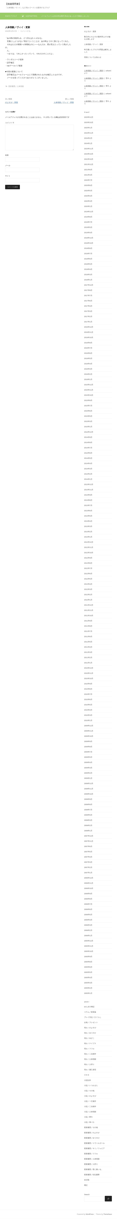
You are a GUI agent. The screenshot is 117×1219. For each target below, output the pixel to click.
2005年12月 (88, 941)
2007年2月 (88, 867)
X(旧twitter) (31, 16)
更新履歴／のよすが (92, 1133)
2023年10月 (88, 154)
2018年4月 (88, 269)
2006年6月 (88, 909)
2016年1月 (88, 379)
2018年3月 (88, 274)
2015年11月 (88, 390)
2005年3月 (88, 983)
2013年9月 (88, 495)
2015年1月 (88, 427)
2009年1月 (88, 778)
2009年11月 (88, 731)
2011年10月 (88, 615)
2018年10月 (88, 243)
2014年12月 (88, 432)
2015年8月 (88, 400)
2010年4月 (88, 710)
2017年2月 (88, 316)
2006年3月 (88, 925)
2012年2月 (88, 594)
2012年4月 (88, 584)
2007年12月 (88, 836)
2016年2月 (88, 374)
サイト (7, 176)
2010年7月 (88, 694)
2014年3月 (88, 469)
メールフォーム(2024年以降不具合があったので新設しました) (65, 16)
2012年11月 (88, 547)
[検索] (108, 1199)
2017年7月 (88, 295)
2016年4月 (88, 364)
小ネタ (86, 1075)
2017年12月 (88, 285)
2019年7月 (88, 222)
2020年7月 (88, 180)
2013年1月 (88, 537)
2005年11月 (88, 946)
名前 (7, 155)
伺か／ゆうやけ (90, 1033)
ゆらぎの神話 (89, 1007)
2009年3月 (88, 768)
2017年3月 (88, 311)
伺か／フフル (89, 1049)
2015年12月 (88, 385)
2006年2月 (88, 930)
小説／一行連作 (90, 1101)
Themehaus (107, 1214)
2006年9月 (88, 894)
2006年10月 (88, 888)
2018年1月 (88, 280)
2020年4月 (88, 196)
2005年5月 (88, 972)
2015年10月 (88, 395)
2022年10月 (88, 159)
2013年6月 (88, 511)
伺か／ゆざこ (89, 1038)
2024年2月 (88, 138)
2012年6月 (88, 573)
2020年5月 (88, 191)
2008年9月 (88, 799)
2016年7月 (88, 348)
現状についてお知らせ (92, 57)
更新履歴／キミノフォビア (94, 1148)
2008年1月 (88, 831)
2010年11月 (88, 673)
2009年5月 (88, 757)
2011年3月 (88, 652)
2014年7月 (88, 448)
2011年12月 (88, 605)
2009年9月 (88, 741)
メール (7, 165)
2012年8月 (88, 563)
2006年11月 (88, 883)
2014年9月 (88, 437)
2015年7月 (88, 406)
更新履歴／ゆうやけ (92, 1138)
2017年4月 (88, 306)
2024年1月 (88, 143)
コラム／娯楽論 (90, 1012)
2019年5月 (88, 227)
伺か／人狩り (89, 1064)
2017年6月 (88, 301)
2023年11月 (88, 149)
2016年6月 (88, 353)
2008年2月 (88, 825)
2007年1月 (88, 873)
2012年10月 (88, 553)
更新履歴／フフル (91, 1154)
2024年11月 (88, 133)
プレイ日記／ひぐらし (92, 1017)
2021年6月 (88, 170)
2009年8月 (88, 747)
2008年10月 (88, 794)
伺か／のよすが (90, 1028)
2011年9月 (88, 621)
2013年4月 (88, 521)
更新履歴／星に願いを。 (93, 1169)
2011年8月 (88, 626)
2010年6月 (88, 699)
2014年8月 (88, 442)
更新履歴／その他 (91, 1127)
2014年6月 (88, 453)
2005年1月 (88, 993)
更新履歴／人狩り (91, 1164)
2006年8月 (88, 899)
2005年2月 (88, 988)
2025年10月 (88, 122)
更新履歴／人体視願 (16, 86)
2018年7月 (88, 253)
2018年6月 (88, 259)
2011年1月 (88, 663)
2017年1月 (88, 322)
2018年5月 (88, 264)
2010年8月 (88, 689)
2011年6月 (88, 636)
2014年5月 (88, 458)
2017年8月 (88, 290)
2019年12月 (88, 212)
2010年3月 (88, 715)
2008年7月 (88, 810)
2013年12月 (88, 484)
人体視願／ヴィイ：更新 (64, 102)
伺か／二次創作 (90, 1054)
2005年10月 (88, 951)
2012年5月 (88, 579)
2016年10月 (88, 337)
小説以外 (87, 1080)
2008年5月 (88, 815)
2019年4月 (88, 232)
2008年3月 (88, 820)
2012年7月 (88, 568)
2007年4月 (88, 857)
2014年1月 (88, 479)
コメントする (25, 31)
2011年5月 (88, 642)
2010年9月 (88, 684)
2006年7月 (88, 904)
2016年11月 (88, 332)
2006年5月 (88, 915)
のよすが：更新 (11, 102)
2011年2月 (88, 657)
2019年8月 (88, 217)
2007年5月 (88, 852)
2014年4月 (88, 463)
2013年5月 (88, 516)
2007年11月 (88, 841)
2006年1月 (88, 935)
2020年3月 (88, 201)
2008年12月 (88, 783)
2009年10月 (88, 736)
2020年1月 (88, 206)
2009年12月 (88, 726)
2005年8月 (88, 962)
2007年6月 (88, 846)
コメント (9, 123)
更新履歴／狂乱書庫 (92, 1175)
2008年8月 (88, 804)
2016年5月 (88, 358)
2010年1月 (88, 720)
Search (87, 1194)
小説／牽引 (88, 1117)
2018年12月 (88, 238)
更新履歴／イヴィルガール (94, 1143)
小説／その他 (89, 1091)
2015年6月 (88, 411)
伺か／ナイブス (90, 1043)
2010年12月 (88, 668)
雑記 (86, 1185)
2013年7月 (88, 505)
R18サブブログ (11, 16)
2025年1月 (88, 128)
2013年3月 (88, 526)
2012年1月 (88, 600)
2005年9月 (88, 956)
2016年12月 (88, 327)
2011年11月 (88, 610)
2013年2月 (88, 532)
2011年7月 (88, 631)
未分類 (86, 1180)
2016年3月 (88, 369)
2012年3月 (88, 589)
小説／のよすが (90, 1096)
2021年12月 (88, 164)
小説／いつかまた (91, 1085)
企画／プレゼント (91, 1022)
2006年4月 (88, 920)
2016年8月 (88, 343)
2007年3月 (88, 862)
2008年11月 (88, 789)
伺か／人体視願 (90, 1059)
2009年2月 (88, 773)
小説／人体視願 (90, 1112)
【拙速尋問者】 (13, 4)
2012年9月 (88, 558)
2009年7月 (88, 752)
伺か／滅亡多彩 (90, 1070)
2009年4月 (88, 762)
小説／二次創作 (90, 1106)
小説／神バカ (89, 1122)
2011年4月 (88, 647)
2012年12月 (88, 542)
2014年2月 (88, 474)
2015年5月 (88, 416)
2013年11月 (88, 490)
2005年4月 (88, 977)
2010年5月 (88, 705)
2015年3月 (88, 421)
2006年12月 (88, 878)
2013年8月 (88, 500)
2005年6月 (88, 967)
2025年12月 (88, 117)
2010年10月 (88, 678)
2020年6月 (88, 185)
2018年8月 (88, 248)
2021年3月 (88, 175)
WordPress (90, 1214)
